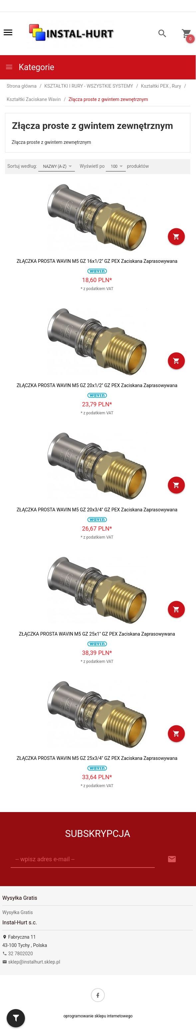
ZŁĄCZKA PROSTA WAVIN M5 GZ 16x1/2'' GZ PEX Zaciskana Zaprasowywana (97, 261)
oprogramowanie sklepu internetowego (98, 1016)
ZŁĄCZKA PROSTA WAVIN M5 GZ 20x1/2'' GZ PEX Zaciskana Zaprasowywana (97, 385)
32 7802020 (17, 953)
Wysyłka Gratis (17, 912)
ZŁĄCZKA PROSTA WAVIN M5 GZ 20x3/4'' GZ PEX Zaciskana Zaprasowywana (97, 509)
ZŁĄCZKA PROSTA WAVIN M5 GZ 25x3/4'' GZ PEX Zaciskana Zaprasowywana (97, 758)
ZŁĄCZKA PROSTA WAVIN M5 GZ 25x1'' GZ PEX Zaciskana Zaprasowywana (97, 634)
